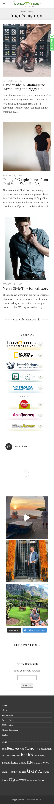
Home (4, 705)
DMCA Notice (7, 725)
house (22, 762)
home (14, 762)
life (30, 762)
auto (4, 748)
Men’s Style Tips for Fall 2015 (25, 288)
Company (31, 748)
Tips (24, 772)
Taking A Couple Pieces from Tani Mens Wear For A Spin (25, 181)
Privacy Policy (8, 720)
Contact (5, 735)
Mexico (37, 763)
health (27, 755)
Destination (45, 748)
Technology (15, 771)
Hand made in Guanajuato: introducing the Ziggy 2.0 (24, 86)
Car (22, 748)
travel (34, 770)
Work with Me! (8, 715)
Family (12, 755)
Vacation (21, 780)
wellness (39, 780)
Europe (5, 755)
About (4, 710)
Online (5, 772)
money (45, 762)
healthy (6, 762)
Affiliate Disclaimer (10, 730)
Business (13, 748)
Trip (11, 779)
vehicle (30, 780)
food (18, 755)
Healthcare (39, 755)
